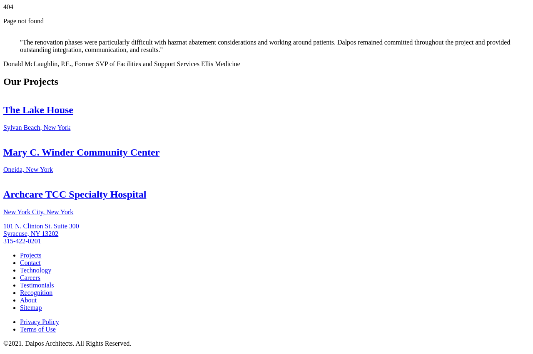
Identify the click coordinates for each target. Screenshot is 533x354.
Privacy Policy (39, 321)
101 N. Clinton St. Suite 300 (41, 226)
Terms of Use (38, 329)
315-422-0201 (22, 241)
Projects (31, 255)
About (28, 300)
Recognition (36, 292)
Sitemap (31, 307)
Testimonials (37, 285)
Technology (35, 270)
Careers (30, 277)
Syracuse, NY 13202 (30, 233)
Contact (30, 262)
